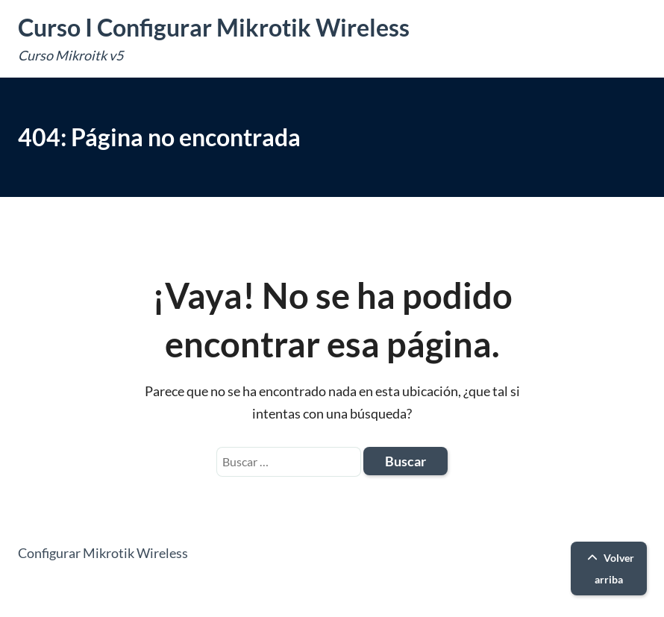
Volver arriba (608, 568)
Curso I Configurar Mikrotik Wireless (214, 27)
